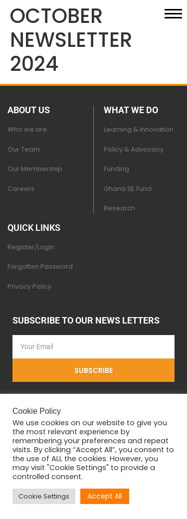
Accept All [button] (104, 496)
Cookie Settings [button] (43, 496)
